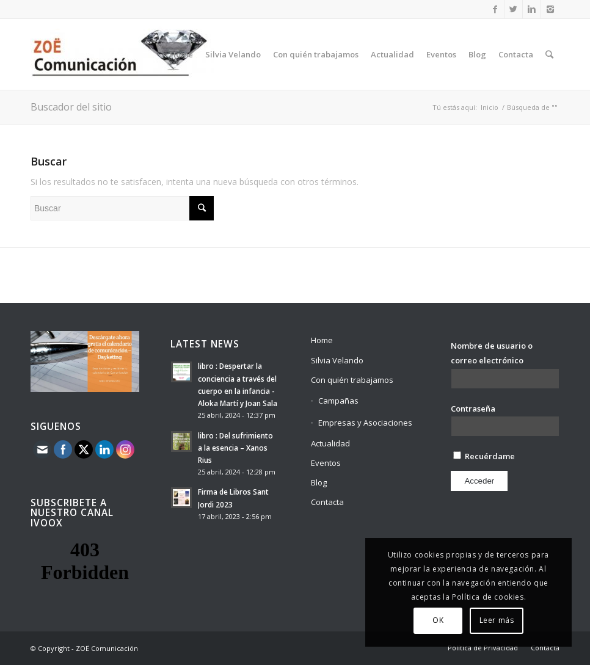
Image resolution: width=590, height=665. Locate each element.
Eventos (326, 462)
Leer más (496, 620)
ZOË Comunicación (107, 648)
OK (437, 620)
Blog (319, 482)
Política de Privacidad (483, 647)
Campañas (338, 400)
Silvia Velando (337, 360)
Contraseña (473, 408)
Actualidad (330, 443)
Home (322, 340)
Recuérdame (484, 456)
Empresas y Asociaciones (365, 422)
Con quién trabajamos (352, 379)
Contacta (327, 501)
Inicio (489, 107)
